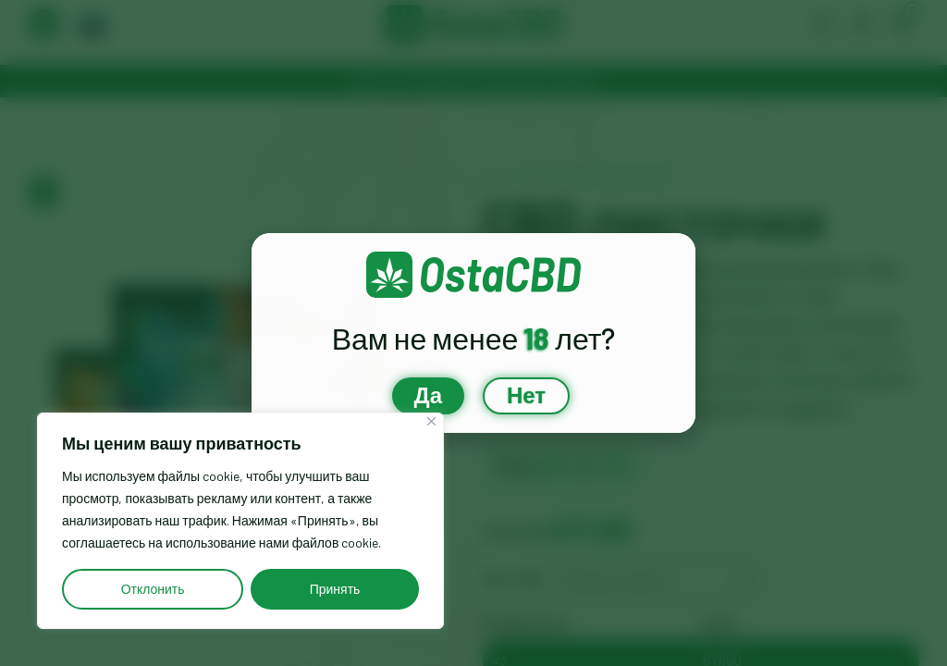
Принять (335, 589)
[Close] (431, 421)
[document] (473, 333)
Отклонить (153, 589)
